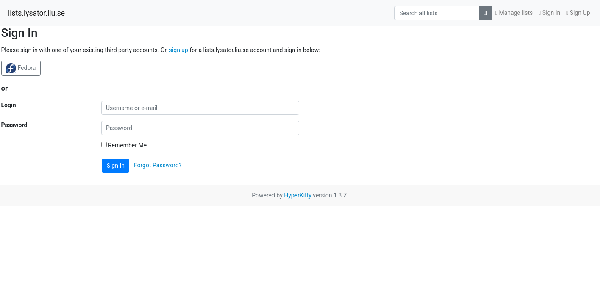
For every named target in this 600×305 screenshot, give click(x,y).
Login (8, 105)
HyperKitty (297, 195)
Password (14, 125)
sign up (178, 50)
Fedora (21, 68)
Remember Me (124, 145)
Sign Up (578, 12)
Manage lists (514, 12)
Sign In (549, 12)
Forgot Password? (158, 165)
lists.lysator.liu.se (36, 13)
